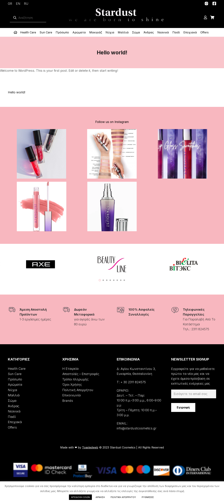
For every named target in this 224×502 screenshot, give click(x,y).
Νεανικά (14, 411)
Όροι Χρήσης (72, 384)
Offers (12, 427)
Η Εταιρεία (70, 368)
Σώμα (12, 400)
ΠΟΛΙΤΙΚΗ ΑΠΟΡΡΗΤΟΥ (123, 497)
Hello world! (16, 92)
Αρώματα (15, 384)
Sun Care (15, 374)
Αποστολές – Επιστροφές (80, 374)
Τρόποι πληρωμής (75, 379)
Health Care (17, 368)
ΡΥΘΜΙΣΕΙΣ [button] (148, 497)
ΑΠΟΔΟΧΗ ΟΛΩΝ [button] (80, 497)
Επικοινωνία (71, 395)
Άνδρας (13, 406)
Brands (67, 400)
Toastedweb (90, 447)
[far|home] (16, 32)
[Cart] (212, 17)
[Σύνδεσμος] (206, 3)
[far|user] (206, 17)
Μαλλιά (13, 395)
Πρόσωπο (15, 379)
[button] (100, 280)
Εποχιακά (15, 422)
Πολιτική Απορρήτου (77, 390)
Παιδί (12, 417)
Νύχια (12, 390)
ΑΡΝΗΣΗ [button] (100, 497)
